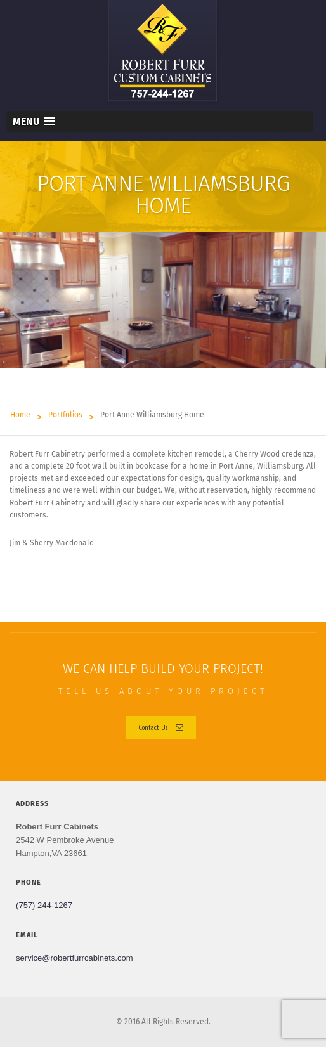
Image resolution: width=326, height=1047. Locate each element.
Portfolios (65, 414)
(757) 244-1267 (44, 905)
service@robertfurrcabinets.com (74, 958)
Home (20, 414)
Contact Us (161, 727)
